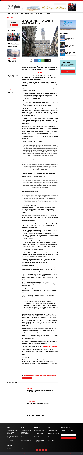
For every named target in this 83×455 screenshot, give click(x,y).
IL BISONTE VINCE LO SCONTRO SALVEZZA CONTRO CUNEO (39, 438)
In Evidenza (70, 4)
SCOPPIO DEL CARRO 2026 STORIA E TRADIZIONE (13, 61)
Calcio (9, 89)
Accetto (59, 453)
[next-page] (62, 58)
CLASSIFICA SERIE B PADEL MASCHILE (69, 39)
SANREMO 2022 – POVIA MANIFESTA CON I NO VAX (25, 433)
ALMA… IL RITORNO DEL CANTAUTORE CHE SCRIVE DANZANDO (25, 436)
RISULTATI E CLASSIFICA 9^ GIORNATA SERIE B (11, 433)
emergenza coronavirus (27, 378)
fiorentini (47, 76)
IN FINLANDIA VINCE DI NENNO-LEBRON (35, 415)
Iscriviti (67, 71)
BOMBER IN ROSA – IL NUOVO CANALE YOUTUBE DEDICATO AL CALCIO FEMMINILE (12, 440)
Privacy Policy (68, 449)
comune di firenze (35, 375)
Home (8, 17)
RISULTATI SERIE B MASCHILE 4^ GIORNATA (70, 53)
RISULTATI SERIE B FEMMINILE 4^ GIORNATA (70, 46)
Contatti (64, 449)
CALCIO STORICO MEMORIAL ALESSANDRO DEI (13, 76)
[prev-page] (60, 58)
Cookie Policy (73, 449)
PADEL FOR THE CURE (51, 440)
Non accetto (63, 453)
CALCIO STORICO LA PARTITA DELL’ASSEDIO (13, 91)
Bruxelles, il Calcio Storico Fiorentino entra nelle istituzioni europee (71, 8)
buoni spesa (27, 375)
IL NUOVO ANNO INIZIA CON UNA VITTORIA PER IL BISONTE (39, 441)
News (12, 17)
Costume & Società (12, 58)
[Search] (65, 4)
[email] (68, 68)
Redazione (60, 449)
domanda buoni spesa (51, 375)
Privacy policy (68, 453)
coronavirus (43, 375)
